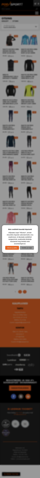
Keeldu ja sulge (27, 248)
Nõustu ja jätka (12, 248)
